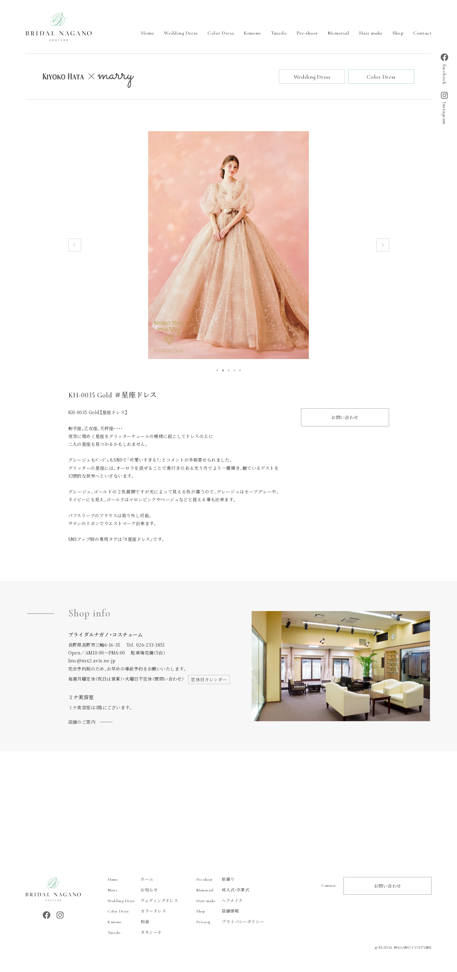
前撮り (215, 879)
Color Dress (221, 33)
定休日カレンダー (209, 680)
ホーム (130, 879)
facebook (444, 68)
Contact (422, 33)
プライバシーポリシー (230, 922)
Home (147, 33)
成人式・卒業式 (222, 890)
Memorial (338, 33)
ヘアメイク (219, 901)
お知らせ (133, 890)
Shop (398, 33)
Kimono (252, 33)
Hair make (371, 33)
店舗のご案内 (82, 722)
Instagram (444, 108)
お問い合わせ (345, 417)
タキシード (135, 933)
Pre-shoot (307, 33)
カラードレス (137, 911)
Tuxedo (279, 33)
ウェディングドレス (143, 901)
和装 (128, 922)
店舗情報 (217, 911)
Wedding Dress (181, 33)
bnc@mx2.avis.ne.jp (92, 661)
